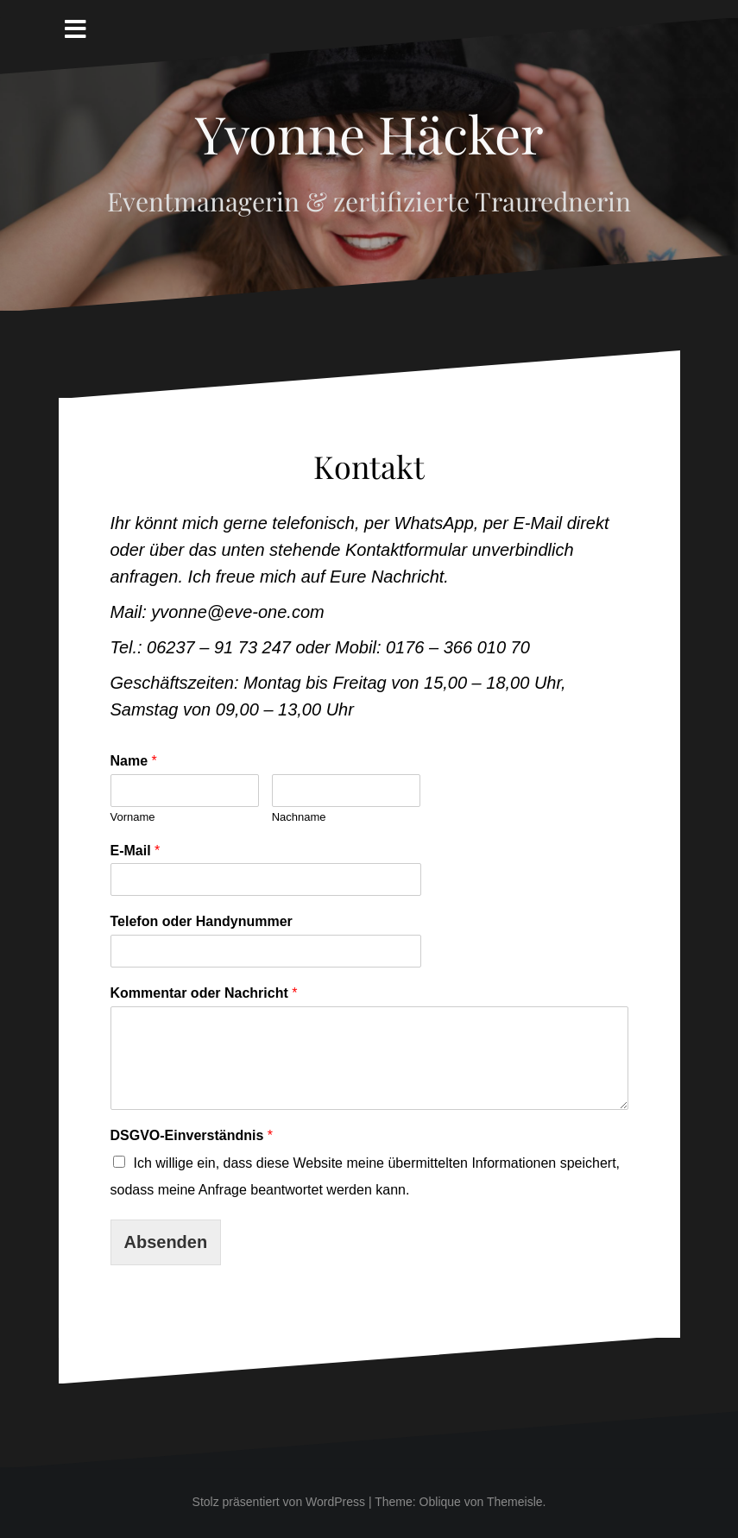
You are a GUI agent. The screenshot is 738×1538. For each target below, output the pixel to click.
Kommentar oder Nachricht (204, 993)
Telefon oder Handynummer (201, 921)
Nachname (299, 816)
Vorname (132, 816)
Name (133, 760)
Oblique (440, 1502)
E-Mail (135, 850)
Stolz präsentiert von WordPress (279, 1502)
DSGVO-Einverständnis (192, 1135)
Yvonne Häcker (369, 132)
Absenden (166, 1241)
